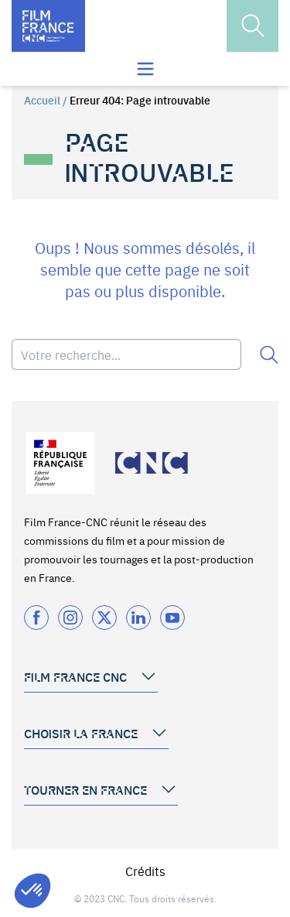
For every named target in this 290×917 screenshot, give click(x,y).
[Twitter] (104, 617)
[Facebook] (36, 617)
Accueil (42, 100)
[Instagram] (70, 617)
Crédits (145, 870)
